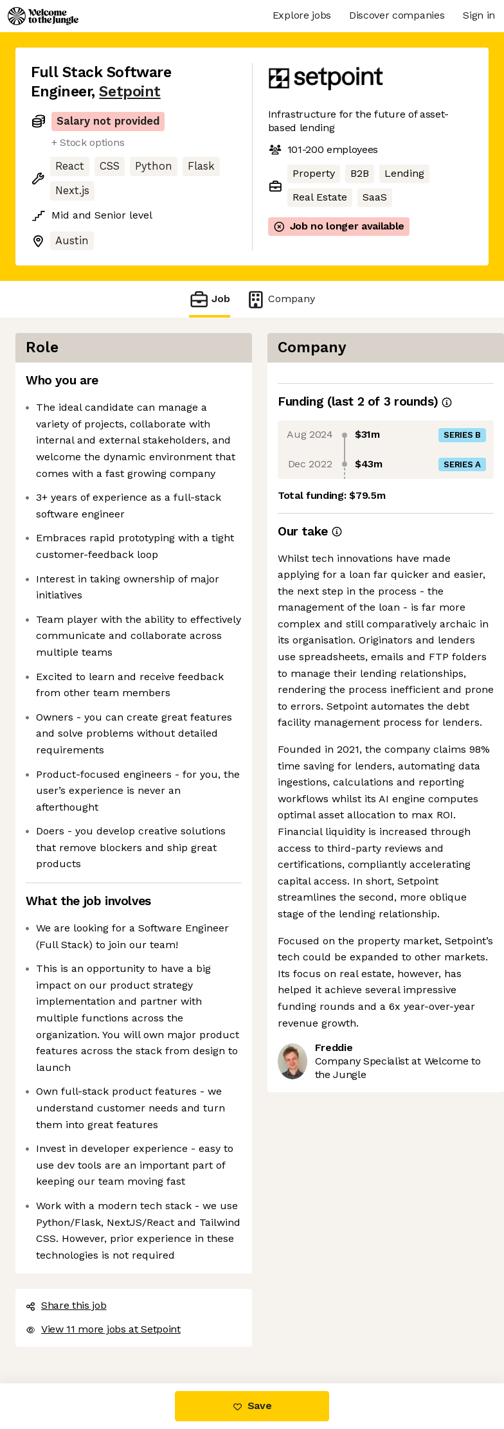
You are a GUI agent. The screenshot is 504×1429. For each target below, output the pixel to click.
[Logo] (43, 16)
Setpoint (129, 91)
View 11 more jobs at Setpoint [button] (103, 1329)
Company (280, 299)
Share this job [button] (66, 1305)
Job (209, 299)
